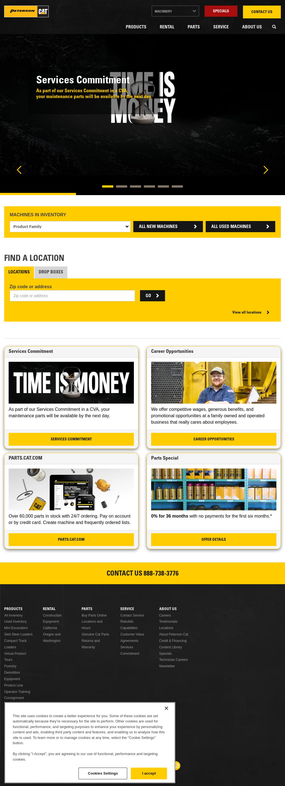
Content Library (170, 647)
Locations (19, 272)
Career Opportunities (213, 439)
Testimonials (168, 622)
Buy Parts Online (94, 615)
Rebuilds (126, 622)
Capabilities (128, 628)
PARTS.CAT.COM (71, 540)
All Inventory (13, 615)
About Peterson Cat (173, 634)
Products (136, 27)
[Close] (166, 742)
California (50, 628)
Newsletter (167, 666)
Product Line (13, 685)
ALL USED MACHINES (231, 227)
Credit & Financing (173, 641)
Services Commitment (71, 439)
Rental (167, 27)
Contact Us (261, 12)
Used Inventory (15, 622)
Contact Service (132, 615)
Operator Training (17, 692)
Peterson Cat (26, 11)
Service (221, 27)
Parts (194, 27)
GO (148, 296)
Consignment (14, 698)
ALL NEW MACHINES (158, 227)
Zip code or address (30, 286)
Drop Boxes (51, 272)
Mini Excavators (16, 628)
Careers (165, 615)
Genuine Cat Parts (95, 634)
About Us (252, 27)
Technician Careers (173, 660)
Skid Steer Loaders (18, 634)
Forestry (10, 666)
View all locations (246, 313)
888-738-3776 (161, 574)
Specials (221, 11)
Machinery (163, 11)
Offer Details (214, 540)
